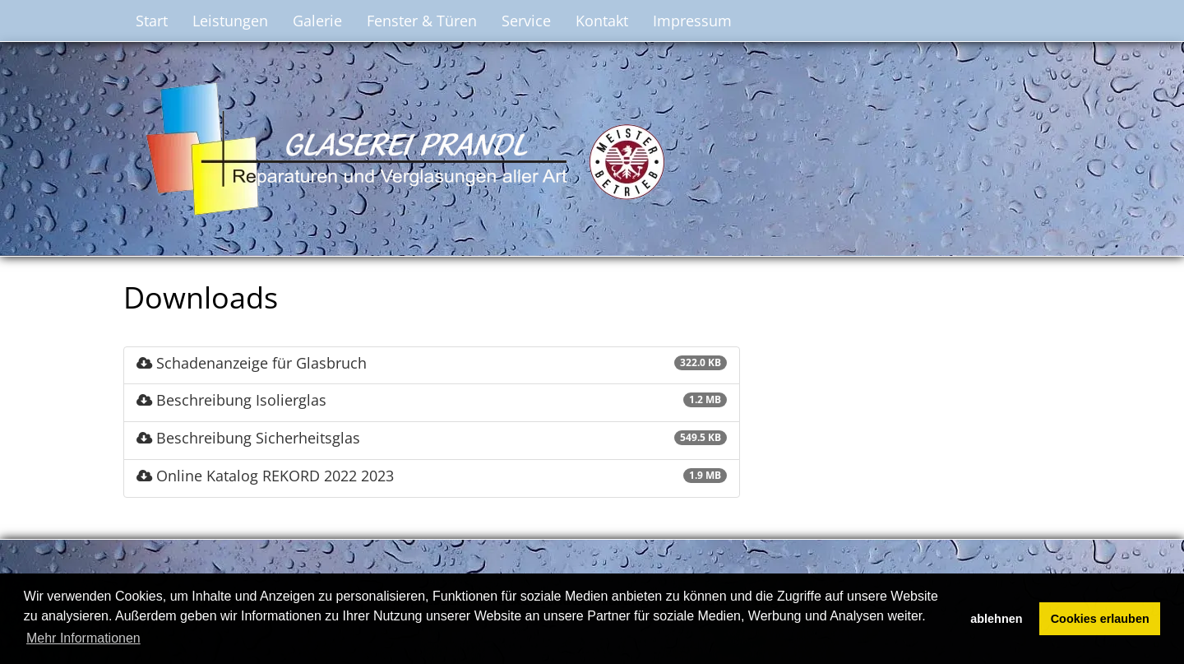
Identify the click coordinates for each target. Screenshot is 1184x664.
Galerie (317, 20)
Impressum (692, 20)
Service (526, 20)
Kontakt (602, 20)
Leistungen (230, 20)
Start (152, 20)
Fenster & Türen (422, 20)
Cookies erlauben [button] (1100, 618)
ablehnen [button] (996, 618)
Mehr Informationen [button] (83, 638)
